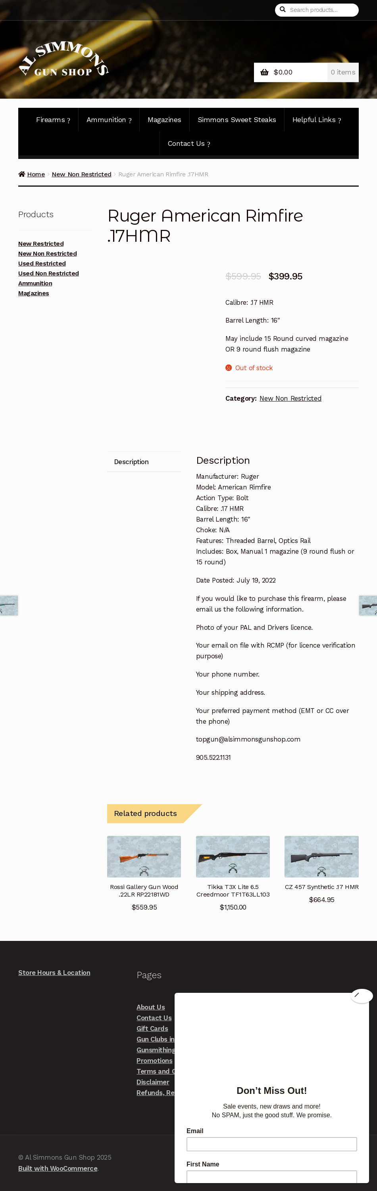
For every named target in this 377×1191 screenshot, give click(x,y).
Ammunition (109, 120)
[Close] (362, 996)
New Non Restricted (81, 174)
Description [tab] (131, 462)
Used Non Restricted (48, 273)
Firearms (53, 120)
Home (36, 174)
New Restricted (40, 243)
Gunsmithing (156, 1050)
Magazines (164, 119)
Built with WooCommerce (57, 1168)
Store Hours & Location (54, 973)
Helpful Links (316, 120)
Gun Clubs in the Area (170, 1039)
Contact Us (188, 143)
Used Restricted (42, 263)
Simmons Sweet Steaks (237, 119)
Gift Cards (152, 1028)
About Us (151, 1007)
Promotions (154, 1061)
